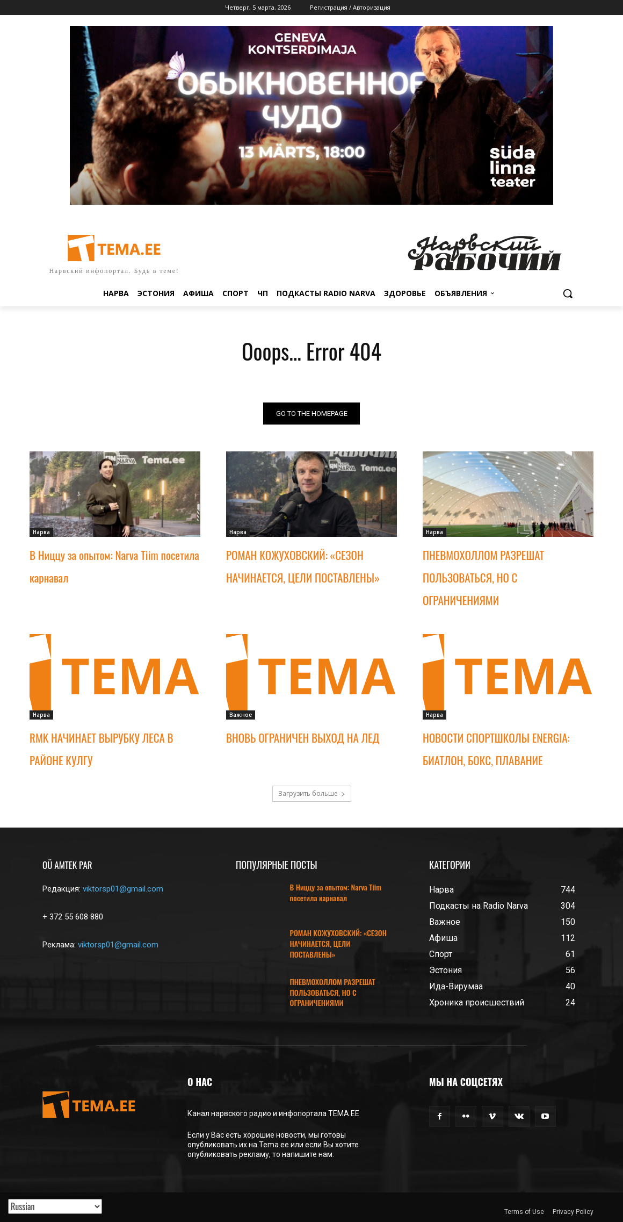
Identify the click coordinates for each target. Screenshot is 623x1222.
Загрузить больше (311, 793)
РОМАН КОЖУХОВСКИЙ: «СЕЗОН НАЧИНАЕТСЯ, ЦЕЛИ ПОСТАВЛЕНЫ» (338, 943)
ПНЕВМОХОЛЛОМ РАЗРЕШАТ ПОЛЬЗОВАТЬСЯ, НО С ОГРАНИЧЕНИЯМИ (483, 577)
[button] (568, 293)
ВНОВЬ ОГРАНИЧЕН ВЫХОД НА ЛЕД (303, 737)
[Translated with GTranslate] (55, 1206)
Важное (240, 714)
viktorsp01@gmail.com (123, 889)
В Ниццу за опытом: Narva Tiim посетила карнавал (336, 892)
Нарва (41, 532)
